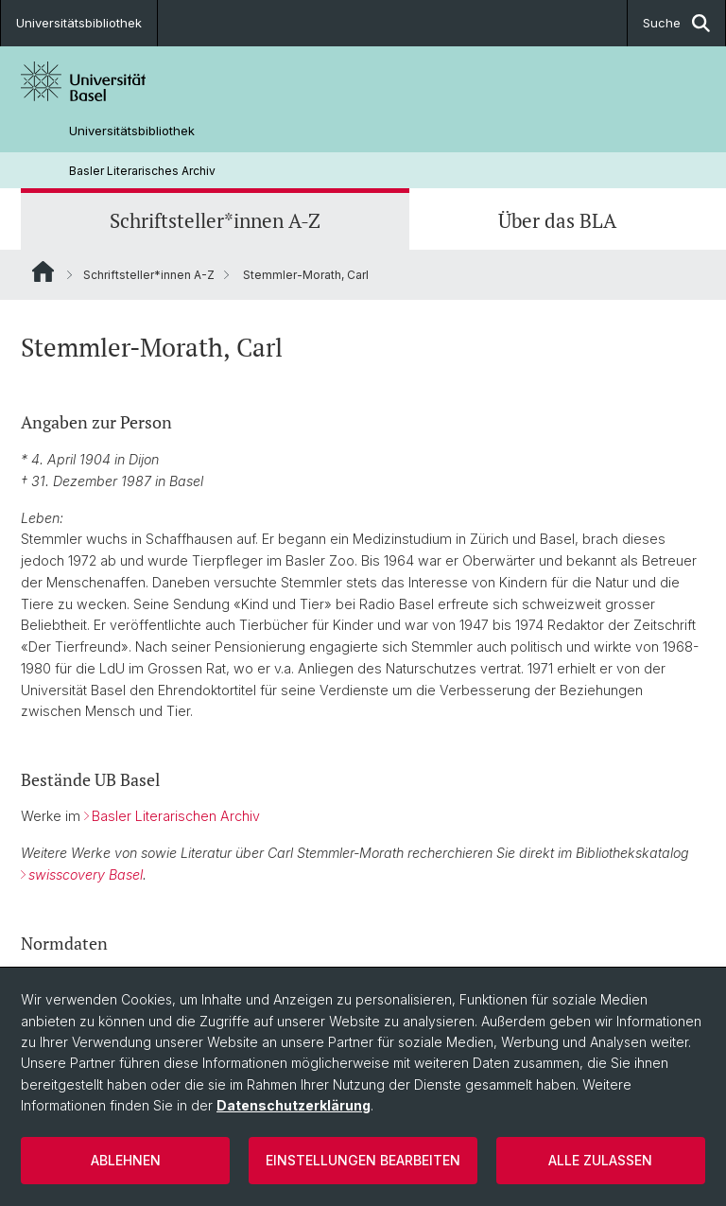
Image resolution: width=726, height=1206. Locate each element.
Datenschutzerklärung (293, 1105)
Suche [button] (676, 23)
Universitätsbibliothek (79, 22)
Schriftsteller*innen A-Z (215, 221)
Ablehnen (126, 1160)
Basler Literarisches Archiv (142, 171)
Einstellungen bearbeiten (363, 1160)
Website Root (43, 271)
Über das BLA (557, 221)
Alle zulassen (600, 1160)
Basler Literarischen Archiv (176, 817)
